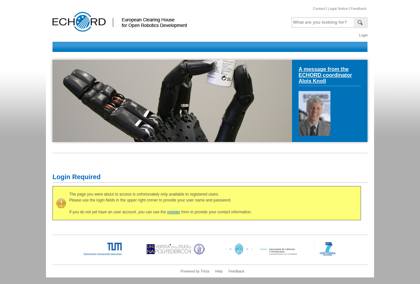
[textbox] (322, 21)
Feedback (359, 9)
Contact (319, 9)
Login (363, 35)
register (173, 212)
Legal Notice (338, 9)
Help (219, 271)
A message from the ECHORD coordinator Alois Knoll (325, 75)
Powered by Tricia (194, 271)
